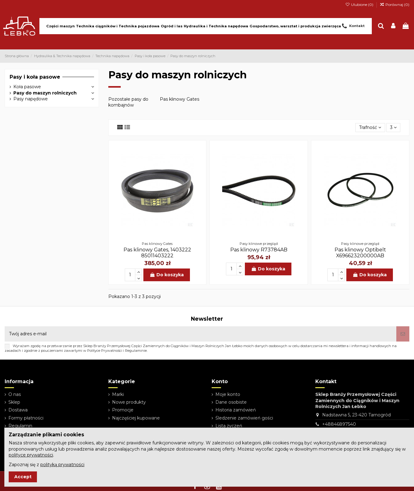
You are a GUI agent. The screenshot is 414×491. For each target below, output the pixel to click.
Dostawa (18, 410)
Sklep (14, 402)
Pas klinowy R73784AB (258, 250)
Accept (23, 477)
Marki (118, 394)
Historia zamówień (235, 410)
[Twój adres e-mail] (200, 334)
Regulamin (20, 426)
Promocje (122, 410)
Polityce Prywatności (104, 350)
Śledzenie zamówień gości (244, 418)
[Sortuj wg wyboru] (370, 127)
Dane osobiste (231, 402)
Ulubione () (359, 4)
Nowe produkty (129, 402)
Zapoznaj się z (46, 464)
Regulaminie (136, 350)
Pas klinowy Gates (179, 99)
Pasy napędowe (30, 99)
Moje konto (227, 394)
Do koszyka (167, 275)
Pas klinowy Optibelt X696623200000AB (360, 253)
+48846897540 (339, 424)
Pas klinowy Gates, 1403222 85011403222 (157, 253)
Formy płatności (25, 418)
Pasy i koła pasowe (35, 77)
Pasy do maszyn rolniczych (45, 93)
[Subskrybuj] (402, 334)
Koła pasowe (27, 86)
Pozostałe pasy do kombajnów (128, 102)
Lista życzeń (228, 426)
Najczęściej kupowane (136, 418)
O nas (14, 394)
